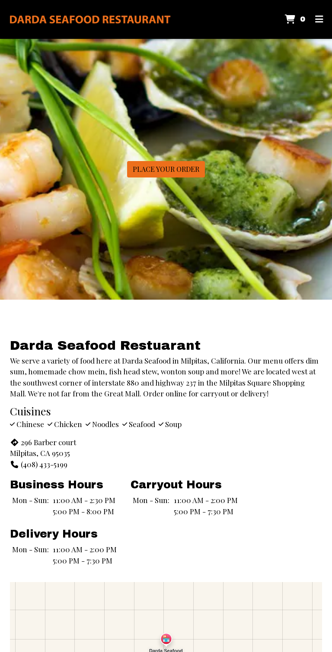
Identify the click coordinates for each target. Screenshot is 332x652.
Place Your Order (166, 169)
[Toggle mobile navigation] (319, 19)
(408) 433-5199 (38, 464)
